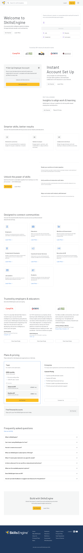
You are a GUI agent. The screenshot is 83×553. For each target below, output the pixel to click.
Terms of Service (60, 538)
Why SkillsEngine (36, 533)
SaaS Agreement (60, 536)
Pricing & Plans (36, 538)
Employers (46, 531)
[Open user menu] (78, 3)
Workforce (46, 536)
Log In (65, 3)
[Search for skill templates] (17, 3)
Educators (47, 533)
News (33, 540)
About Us (34, 536)
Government (47, 538)
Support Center (59, 531)
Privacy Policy (59, 533)
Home (33, 531)
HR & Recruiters (48, 540)
